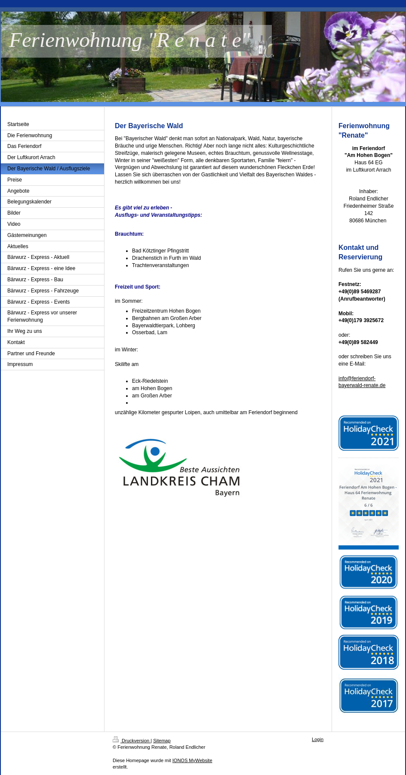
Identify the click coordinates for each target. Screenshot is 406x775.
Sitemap (161, 740)
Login (317, 739)
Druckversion (132, 740)
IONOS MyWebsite (192, 760)
